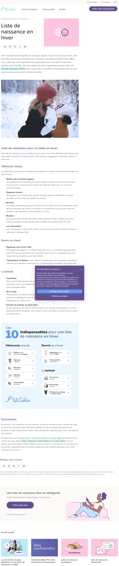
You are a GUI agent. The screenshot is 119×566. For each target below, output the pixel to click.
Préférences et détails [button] (59, 296)
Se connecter (105, 2)
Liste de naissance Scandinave (69, 561)
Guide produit (48, 9)
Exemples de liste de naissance (15, 19)
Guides (62, 9)
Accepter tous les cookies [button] (59, 291)
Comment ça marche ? (16, 514)
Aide (115, 2)
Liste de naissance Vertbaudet (99, 561)
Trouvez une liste (92, 2)
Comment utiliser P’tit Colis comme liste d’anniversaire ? (43, 561)
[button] (103, 8)
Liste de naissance (30, 9)
